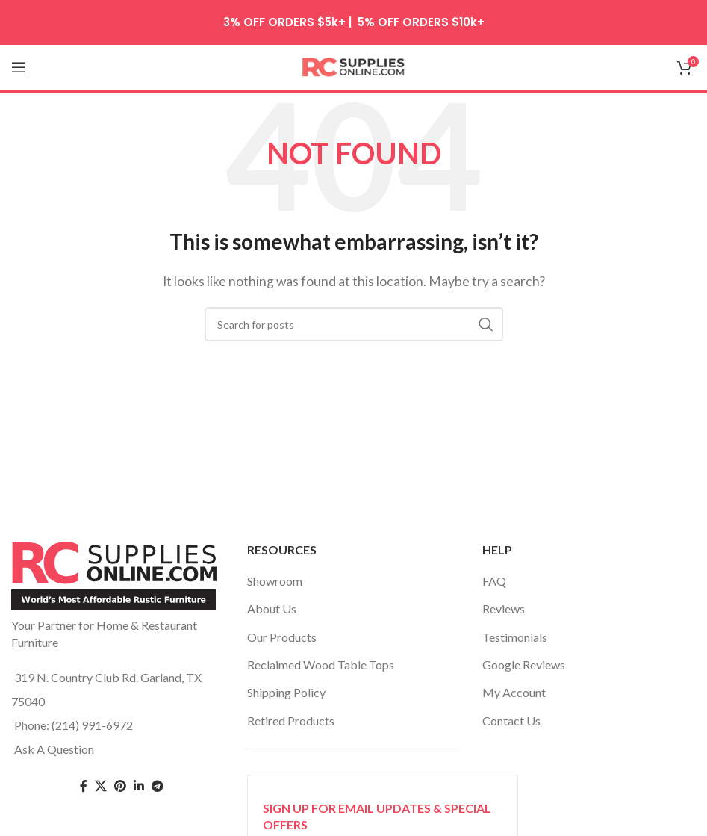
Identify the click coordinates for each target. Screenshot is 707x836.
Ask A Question (54, 749)
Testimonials (514, 637)
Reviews (503, 608)
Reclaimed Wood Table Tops (320, 664)
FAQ (494, 581)
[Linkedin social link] (139, 786)
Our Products (282, 637)
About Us (271, 608)
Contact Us (511, 720)
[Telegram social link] (157, 786)
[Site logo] (353, 65)
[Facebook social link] (83, 786)
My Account (514, 692)
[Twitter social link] (101, 786)
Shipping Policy (286, 692)
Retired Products (290, 720)
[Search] (354, 324)
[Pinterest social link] (120, 786)
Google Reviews (523, 664)
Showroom (274, 581)
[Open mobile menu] (19, 67)
